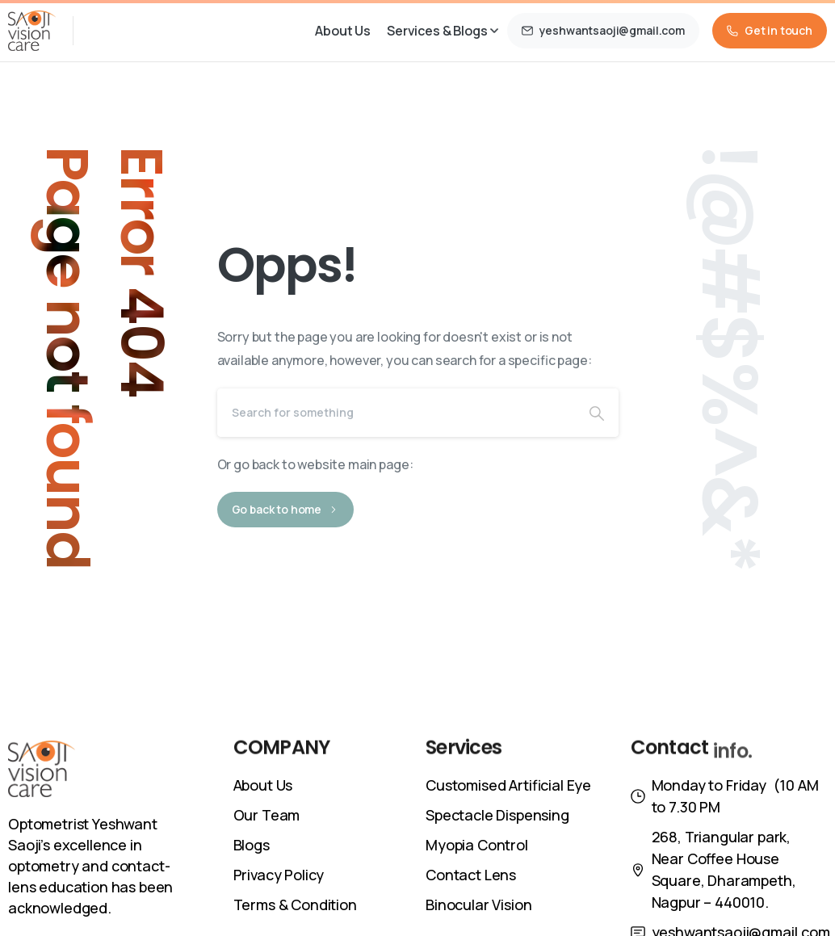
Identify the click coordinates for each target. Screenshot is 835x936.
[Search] (396, 412)
